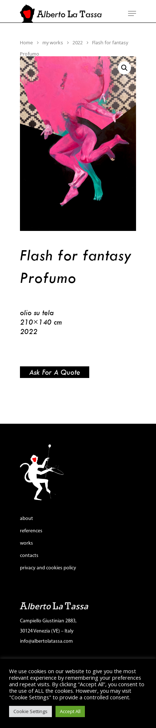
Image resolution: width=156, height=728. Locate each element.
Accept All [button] (70, 711)
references (31, 531)
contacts (29, 555)
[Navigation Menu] (132, 13)
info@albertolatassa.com (46, 641)
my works (52, 42)
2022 (78, 42)
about (26, 518)
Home (26, 42)
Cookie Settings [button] (30, 711)
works (26, 543)
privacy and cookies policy (48, 568)
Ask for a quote (54, 372)
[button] (124, 67)
